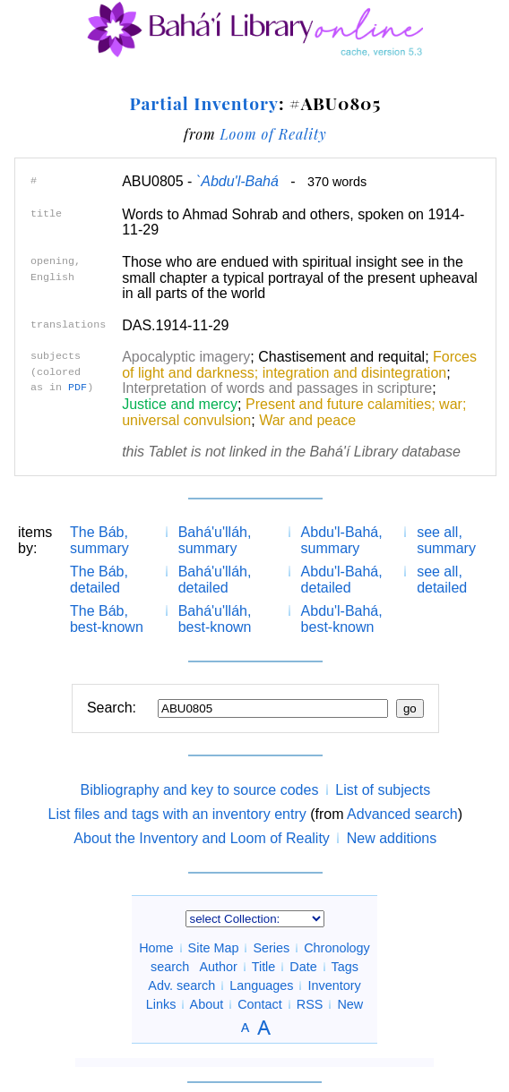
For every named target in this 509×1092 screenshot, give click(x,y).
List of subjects (382, 790)
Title (264, 967)
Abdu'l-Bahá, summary (342, 540)
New (350, 1004)
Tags (344, 967)
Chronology (337, 948)
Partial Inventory (203, 103)
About (207, 1004)
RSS (310, 1004)
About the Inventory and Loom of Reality (201, 838)
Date (302, 967)
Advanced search (402, 814)
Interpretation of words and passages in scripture (277, 388)
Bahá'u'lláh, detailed (215, 579)
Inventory (333, 985)
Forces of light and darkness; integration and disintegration (299, 364)
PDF (77, 387)
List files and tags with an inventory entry (177, 814)
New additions (392, 838)
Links (161, 1004)
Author (218, 967)
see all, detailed (442, 579)
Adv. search (181, 985)
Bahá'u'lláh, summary (215, 540)
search (170, 967)
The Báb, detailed (99, 579)
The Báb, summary (99, 540)
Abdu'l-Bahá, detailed (342, 579)
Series (271, 948)
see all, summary (446, 540)
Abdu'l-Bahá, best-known (342, 619)
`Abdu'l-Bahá (237, 181)
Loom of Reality (273, 133)
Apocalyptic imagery (186, 356)
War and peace (307, 420)
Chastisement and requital (341, 356)
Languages (261, 985)
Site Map (213, 948)
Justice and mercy (179, 404)
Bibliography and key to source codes (199, 790)
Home (156, 948)
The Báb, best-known (106, 619)
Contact (259, 1004)
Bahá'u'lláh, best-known (215, 619)
